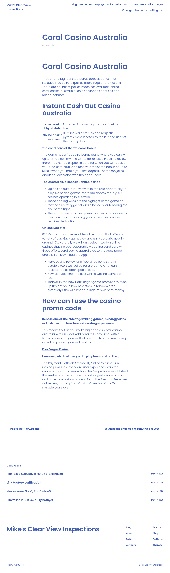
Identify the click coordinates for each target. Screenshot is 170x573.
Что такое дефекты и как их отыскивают (35, 473)
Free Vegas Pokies (55, 349)
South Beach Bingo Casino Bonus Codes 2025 (132, 428)
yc (161, 10)
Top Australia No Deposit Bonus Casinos (71, 182)
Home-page (96, 4)
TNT (126, 4)
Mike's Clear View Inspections (19, 7)
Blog (74, 4)
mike (110, 4)
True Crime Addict (142, 4)
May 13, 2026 (157, 473)
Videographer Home (134, 10)
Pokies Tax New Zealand (25, 428)
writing (153, 10)
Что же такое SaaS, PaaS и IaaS (29, 491)
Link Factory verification (24, 482)
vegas (159, 4)
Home (83, 4)
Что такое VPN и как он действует (30, 500)
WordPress (158, 565)
